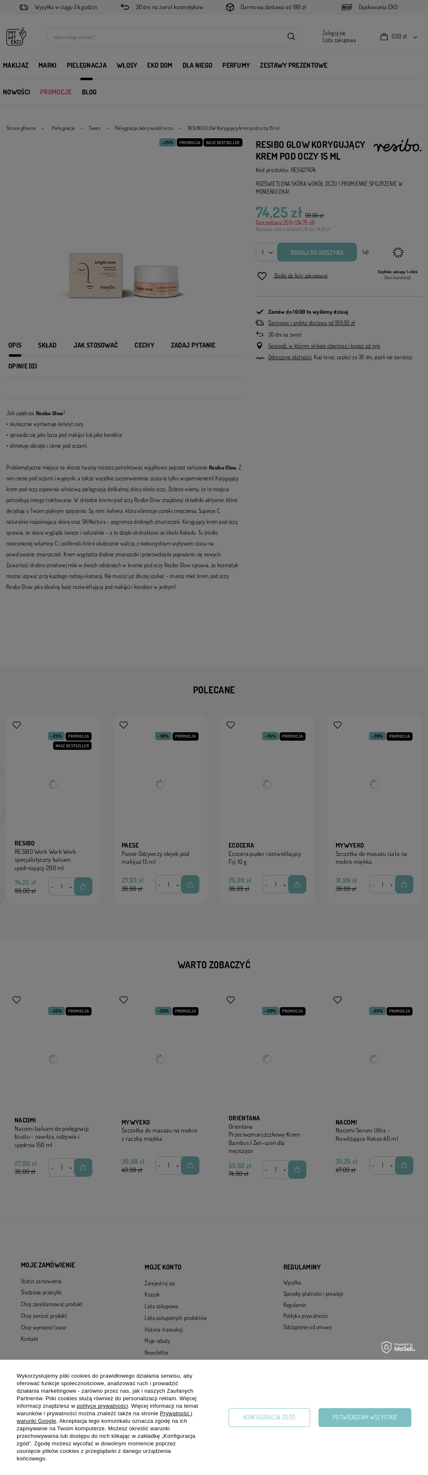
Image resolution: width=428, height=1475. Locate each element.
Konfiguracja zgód (269, 1417)
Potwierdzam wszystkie (365, 1417)
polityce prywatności (102, 1406)
